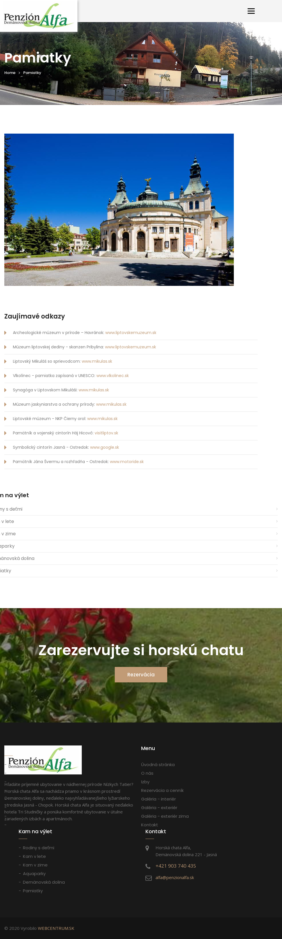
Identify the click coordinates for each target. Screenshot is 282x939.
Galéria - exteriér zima (165, 816)
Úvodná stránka (158, 765)
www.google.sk (104, 447)
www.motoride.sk (127, 461)
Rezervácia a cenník (162, 790)
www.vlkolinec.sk (112, 375)
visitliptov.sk (106, 433)
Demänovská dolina (44, 882)
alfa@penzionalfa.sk (174, 877)
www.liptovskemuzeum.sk (130, 332)
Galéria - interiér (158, 799)
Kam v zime (35, 865)
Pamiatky (33, 891)
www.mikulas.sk (97, 361)
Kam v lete (34, 856)
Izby (145, 782)
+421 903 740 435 (175, 865)
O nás (147, 773)
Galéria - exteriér (159, 808)
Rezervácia (141, 674)
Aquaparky (34, 873)
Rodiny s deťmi (38, 848)
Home (9, 72)
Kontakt (149, 825)
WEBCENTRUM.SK (56, 928)
